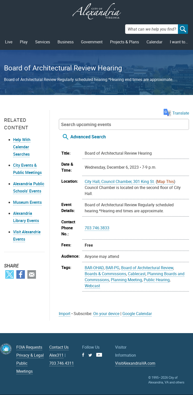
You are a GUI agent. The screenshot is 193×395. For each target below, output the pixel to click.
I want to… (179, 42)
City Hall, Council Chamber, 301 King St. (120, 181)
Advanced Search (88, 137)
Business (66, 42)
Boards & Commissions (105, 273)
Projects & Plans (124, 42)
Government (92, 42)
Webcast (92, 285)
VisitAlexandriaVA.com (135, 363)
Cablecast (137, 273)
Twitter (9, 274)
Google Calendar (137, 313)
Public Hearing (157, 279)
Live (8, 42)
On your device (106, 313)
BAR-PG (112, 267)
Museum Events (27, 202)
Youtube (99, 355)
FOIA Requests (29, 347)
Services (42, 42)
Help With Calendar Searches (21, 147)
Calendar (154, 42)
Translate (176, 113)
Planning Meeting (126, 279)
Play (24, 42)
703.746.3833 (97, 228)
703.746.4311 (61, 363)
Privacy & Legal (30, 355)
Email (31, 274)
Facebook (20, 274)
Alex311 (56, 355)
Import (64, 313)
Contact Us (59, 347)
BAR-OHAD (94, 267)
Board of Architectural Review (147, 267)
